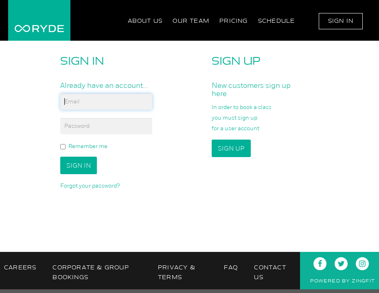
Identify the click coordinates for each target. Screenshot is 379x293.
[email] (106, 102)
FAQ (231, 268)
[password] (106, 126)
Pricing (233, 21)
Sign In (340, 21)
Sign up (231, 148)
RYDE (39, 20)
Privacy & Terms (176, 272)
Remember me (83, 146)
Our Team (191, 21)
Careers (20, 268)
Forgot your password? (90, 185)
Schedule (276, 21)
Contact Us (270, 272)
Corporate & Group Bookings (91, 272)
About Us (145, 21)
